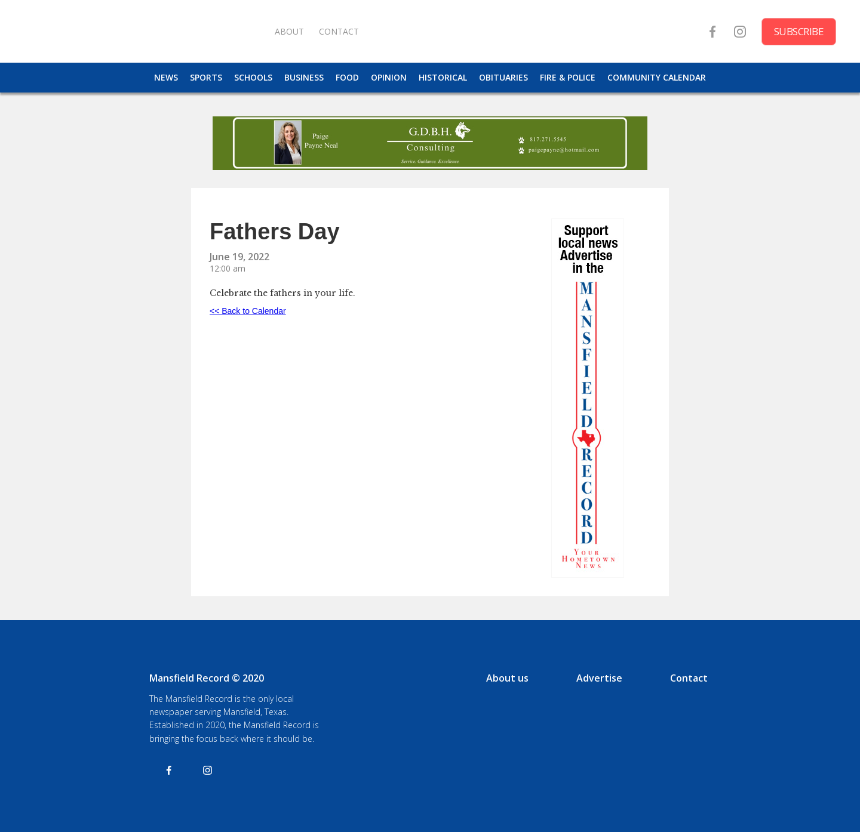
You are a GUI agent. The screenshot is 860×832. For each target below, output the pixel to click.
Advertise (599, 678)
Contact (689, 678)
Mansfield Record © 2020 (206, 678)
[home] (143, 31)
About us (507, 678)
